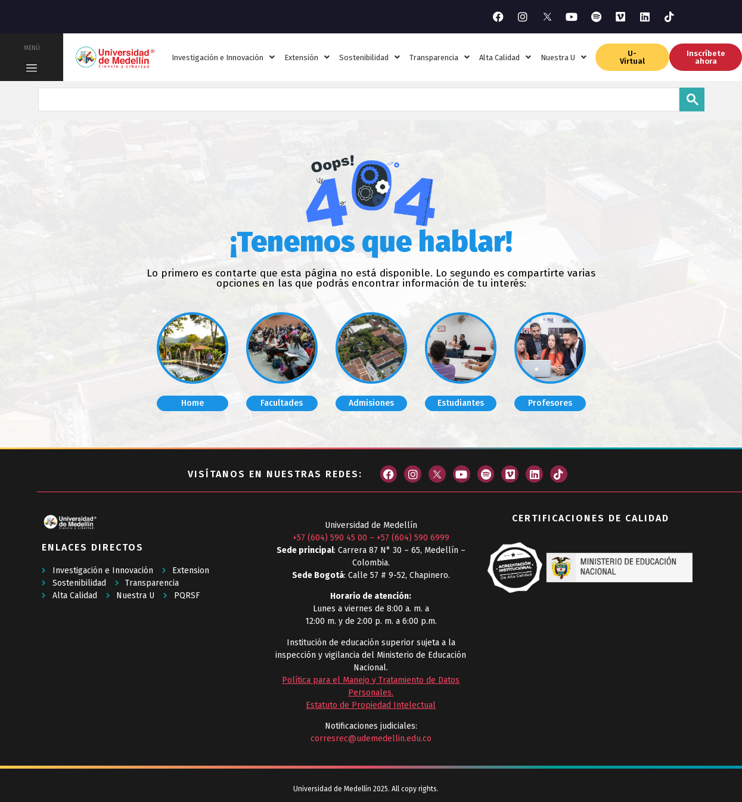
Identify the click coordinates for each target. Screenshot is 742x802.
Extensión (307, 57)
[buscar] (357, 98)
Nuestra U (563, 57)
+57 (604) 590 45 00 (330, 538)
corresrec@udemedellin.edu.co (371, 738)
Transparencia (439, 57)
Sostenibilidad (369, 57)
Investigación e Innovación (223, 57)
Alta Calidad (505, 57)
